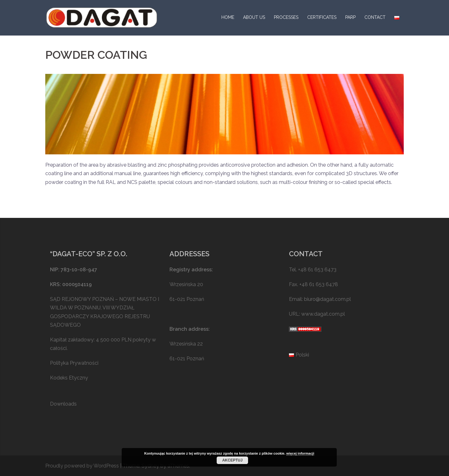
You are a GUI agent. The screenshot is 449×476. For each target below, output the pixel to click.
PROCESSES (286, 17)
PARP (350, 17)
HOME (227, 17)
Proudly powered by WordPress (82, 466)
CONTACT (374, 17)
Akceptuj (232, 460)
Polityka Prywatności (74, 363)
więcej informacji (300, 453)
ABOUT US (254, 17)
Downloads (63, 404)
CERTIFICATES (321, 17)
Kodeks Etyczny (69, 378)
